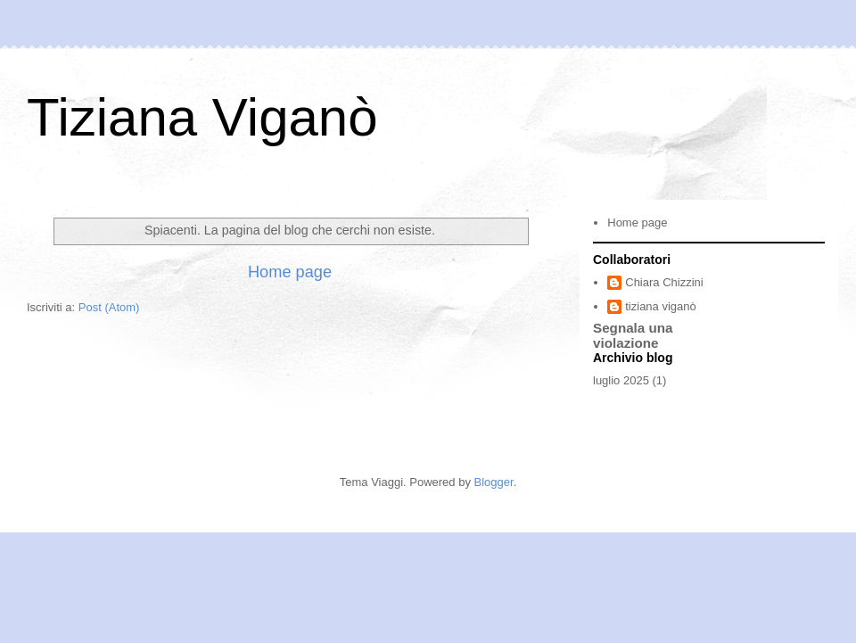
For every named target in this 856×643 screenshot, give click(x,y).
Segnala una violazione (633, 335)
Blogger (494, 482)
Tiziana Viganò (202, 117)
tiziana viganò (660, 306)
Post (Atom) (109, 307)
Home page (290, 272)
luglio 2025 (621, 380)
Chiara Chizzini (664, 282)
